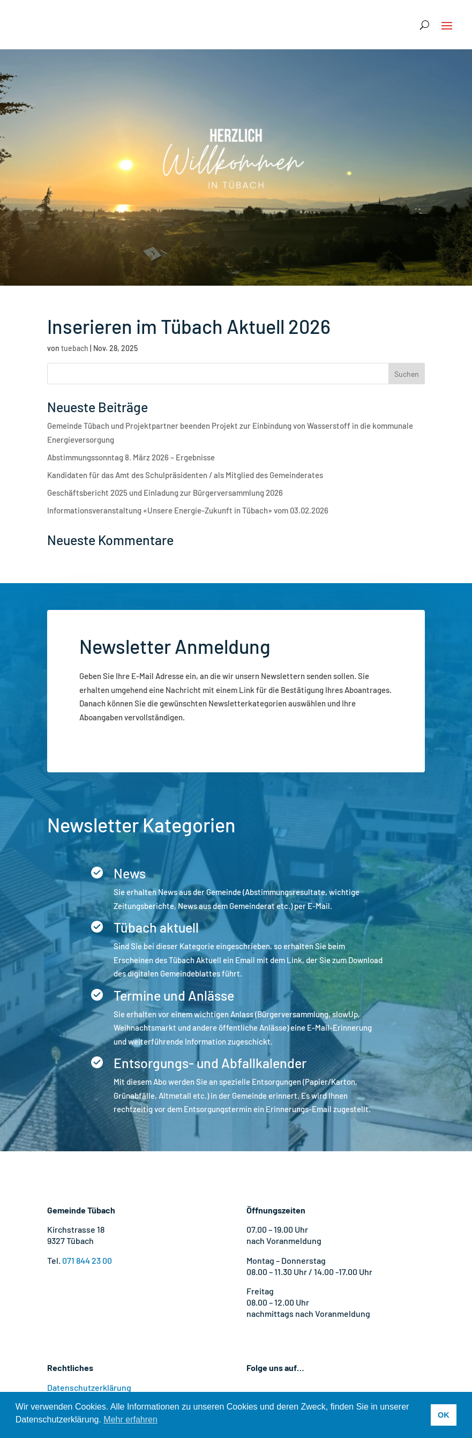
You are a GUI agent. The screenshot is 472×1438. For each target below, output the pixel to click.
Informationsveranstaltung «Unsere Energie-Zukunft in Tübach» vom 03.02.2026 (187, 510)
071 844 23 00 (87, 1260)
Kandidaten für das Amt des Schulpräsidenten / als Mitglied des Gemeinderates (185, 475)
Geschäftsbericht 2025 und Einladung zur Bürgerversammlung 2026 (165, 492)
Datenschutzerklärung (89, 1387)
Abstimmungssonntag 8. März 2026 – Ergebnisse (131, 457)
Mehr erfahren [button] (130, 1419)
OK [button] (443, 1415)
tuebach (74, 348)
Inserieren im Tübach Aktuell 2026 (189, 326)
